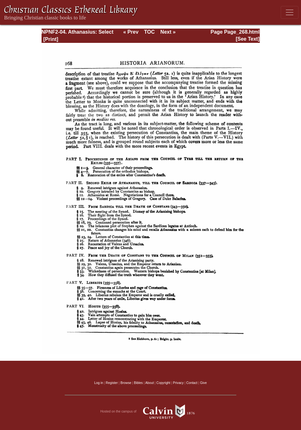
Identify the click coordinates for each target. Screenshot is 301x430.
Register (112, 383)
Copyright (163, 383)
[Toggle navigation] (289, 12)
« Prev (130, 32)
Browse (126, 383)
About (149, 383)
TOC (149, 32)
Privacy (178, 383)
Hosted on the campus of (150, 411)
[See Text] (247, 39)
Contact (191, 383)
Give (203, 383)
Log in (98, 383)
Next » (168, 32)
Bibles (138, 383)
